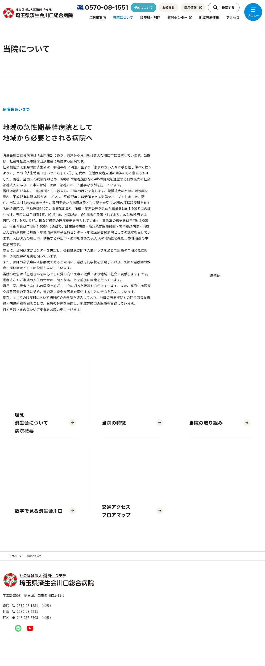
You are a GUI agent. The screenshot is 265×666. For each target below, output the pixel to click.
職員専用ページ (127, 648)
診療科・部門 (150, 17)
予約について (143, 7)
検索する (223, 7)
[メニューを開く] (253, 12)
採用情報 (193, 7)
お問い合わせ (159, 648)
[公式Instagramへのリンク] (6, 628)
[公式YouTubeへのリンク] (29, 628)
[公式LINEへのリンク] (18, 628)
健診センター (180, 17)
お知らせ (168, 7)
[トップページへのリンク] (38, 13)
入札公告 (188, 648)
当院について (123, 17)
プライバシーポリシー (222, 648)
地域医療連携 (209, 17)
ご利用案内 (97, 17)
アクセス (233, 17)
